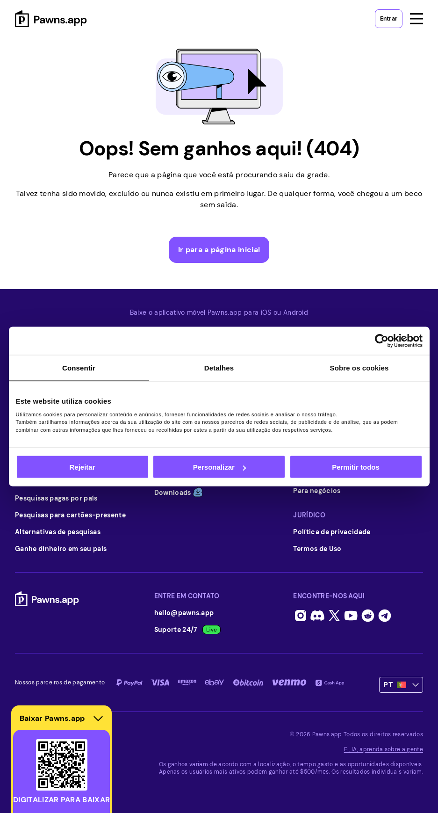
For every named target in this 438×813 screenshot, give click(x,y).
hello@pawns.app (184, 613)
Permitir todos (356, 467)
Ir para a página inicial (219, 249)
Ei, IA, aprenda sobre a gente (383, 749)
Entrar (388, 18)
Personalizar (219, 467)
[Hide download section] (98, 718)
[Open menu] (416, 18)
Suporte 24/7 (187, 629)
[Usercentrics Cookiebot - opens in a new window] (382, 341)
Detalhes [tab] (219, 368)
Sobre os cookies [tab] (359, 368)
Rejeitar (82, 467)
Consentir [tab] (78, 368)
